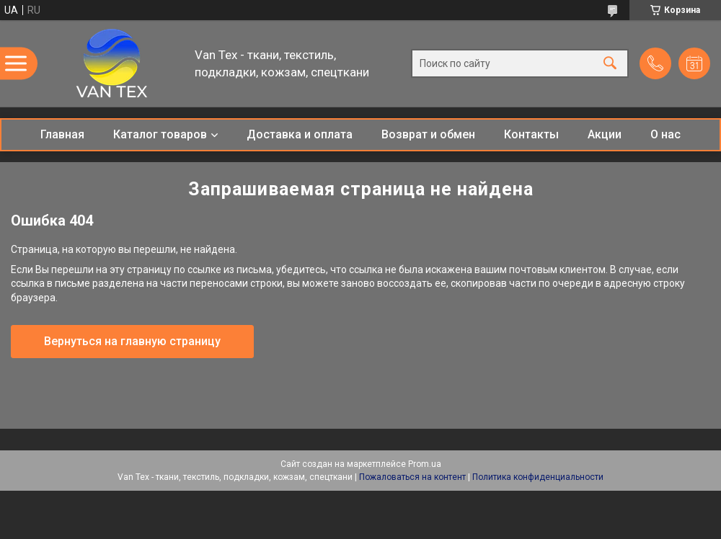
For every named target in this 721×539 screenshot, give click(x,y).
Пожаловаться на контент (412, 477)
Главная (62, 134)
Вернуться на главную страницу (132, 341)
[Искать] (610, 63)
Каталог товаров (160, 134)
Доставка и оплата (300, 134)
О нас (665, 134)
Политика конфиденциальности (537, 477)
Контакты (531, 134)
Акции (605, 134)
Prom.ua (424, 464)
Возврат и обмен (428, 134)
